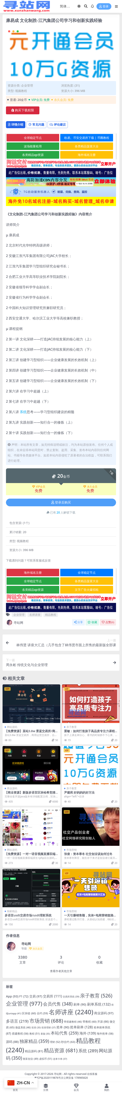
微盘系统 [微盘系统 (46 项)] (23, 1027)
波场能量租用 (33, 146)
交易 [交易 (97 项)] (35, 996)
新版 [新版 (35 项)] (45, 1033)
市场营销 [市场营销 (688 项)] (46, 1020)
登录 (104, 6)
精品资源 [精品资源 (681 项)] (61, 1050)
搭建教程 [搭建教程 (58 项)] (20, 1033)
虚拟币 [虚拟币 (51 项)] (45, 1059)
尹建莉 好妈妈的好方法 (79, 792)
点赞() (108, 622)
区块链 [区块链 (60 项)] (29, 1013)
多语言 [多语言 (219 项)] (17, 1021)
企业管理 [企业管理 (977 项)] (24, 1003)
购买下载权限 (22, 110)
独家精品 (12, 911)
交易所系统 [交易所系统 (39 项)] (71, 996)
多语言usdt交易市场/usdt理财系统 (28, 915)
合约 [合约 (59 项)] (42, 1013)
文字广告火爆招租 (87, 590)
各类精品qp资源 (33, 155)
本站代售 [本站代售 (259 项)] (65, 1033)
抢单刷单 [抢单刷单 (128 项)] (81, 1027)
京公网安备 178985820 (74, 1078)
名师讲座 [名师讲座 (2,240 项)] (71, 1012)
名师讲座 (34, 615)
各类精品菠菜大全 (87, 146)
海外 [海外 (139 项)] (87, 1033)
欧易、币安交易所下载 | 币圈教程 (86, 138)
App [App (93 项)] (12, 996)
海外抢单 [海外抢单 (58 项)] (105, 1033)
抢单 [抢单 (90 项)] (62, 1027)
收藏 (92, 622)
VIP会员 (38, 486)
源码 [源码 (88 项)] (12, 1041)
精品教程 (50, 615)
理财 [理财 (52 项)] (55, 1042)
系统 (23, 411)
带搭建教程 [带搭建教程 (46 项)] (73, 1021)
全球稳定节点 (33, 138)
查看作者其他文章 (61, 971)
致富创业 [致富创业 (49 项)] (30, 1059)
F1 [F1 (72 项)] (24, 996)
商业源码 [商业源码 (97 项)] (103, 1013)
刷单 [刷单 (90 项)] (79, 1004)
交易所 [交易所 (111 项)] (52, 996)
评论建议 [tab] (58, 124)
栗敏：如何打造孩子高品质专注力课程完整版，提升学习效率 (89, 733)
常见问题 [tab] (36, 124)
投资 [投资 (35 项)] (36, 1027)
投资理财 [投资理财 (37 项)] (49, 1027)
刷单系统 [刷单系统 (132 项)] (99, 1004)
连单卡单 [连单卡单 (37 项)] (60, 1058)
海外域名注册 (87, 155)
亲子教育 (71, 727)
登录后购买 (61, 502)
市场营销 (71, 850)
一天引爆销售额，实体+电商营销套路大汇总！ (90, 917)
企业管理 (27, 85)
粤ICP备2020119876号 (47, 1078)
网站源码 (12, 727)
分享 (78, 622)
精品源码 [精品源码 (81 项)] (34, 1051)
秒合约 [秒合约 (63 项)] (68, 1042)
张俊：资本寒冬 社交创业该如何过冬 (88, 854)
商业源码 (12, 788)
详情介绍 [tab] (15, 124)
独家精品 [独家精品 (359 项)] (34, 1041)
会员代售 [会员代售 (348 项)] (57, 1004)
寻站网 (14, 622)
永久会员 (90, 486)
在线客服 (92, 1074)
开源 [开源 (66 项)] (103, 1021)
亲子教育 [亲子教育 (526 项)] (96, 995)
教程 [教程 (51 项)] (34, 1033)
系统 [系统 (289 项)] (88, 1051)
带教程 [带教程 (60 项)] (89, 1021)
